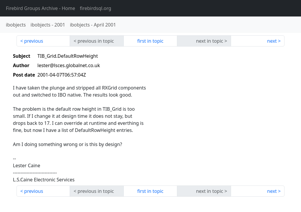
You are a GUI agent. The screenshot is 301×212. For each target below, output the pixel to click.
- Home (40, 8)
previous (33, 41)
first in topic (150, 41)
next (272, 41)
